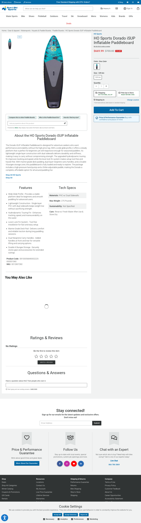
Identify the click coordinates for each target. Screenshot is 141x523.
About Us (108, 492)
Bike (23, 16)
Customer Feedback (112, 489)
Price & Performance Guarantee (111, 117)
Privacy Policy (110, 485)
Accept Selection (71, 515)
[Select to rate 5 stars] (56, 356)
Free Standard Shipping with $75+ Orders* (73, 2)
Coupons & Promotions (11, 492)
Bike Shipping (75, 489)
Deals (68, 23)
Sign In (128, 8)
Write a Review (46, 362)
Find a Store (6, 2)
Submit (97, 423)
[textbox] (46, 385)
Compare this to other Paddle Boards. (22, 117)
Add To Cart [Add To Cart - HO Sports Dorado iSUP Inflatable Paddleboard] (116, 110)
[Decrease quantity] (96, 86)
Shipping (73, 495)
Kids (113, 16)
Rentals (17, 2)
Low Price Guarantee (44, 492)
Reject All (84, 515)
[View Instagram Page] (133, 2)
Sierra (16, 127)
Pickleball (42, 16)
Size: (99, 73)
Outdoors (54, 16)
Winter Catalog (7, 489)
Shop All (9, 178)
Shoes (31, 16)
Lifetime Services (42, 495)
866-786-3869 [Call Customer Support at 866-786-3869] (114, 465)
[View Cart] (138, 8)
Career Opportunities (113, 495)
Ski (72, 16)
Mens (93, 16)
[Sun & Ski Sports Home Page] (10, 8)
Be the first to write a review (102, 46)
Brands (122, 16)
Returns (73, 485)
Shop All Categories (9, 485)
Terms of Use (110, 482)
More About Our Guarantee (27, 463)
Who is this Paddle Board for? (49, 117)
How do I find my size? (71, 117)
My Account (40, 489)
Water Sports (12, 16)
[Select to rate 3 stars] (46, 356)
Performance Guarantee (79, 482)
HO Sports (98, 34)
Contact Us (40, 485)
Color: (100, 61)
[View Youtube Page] (138, 2)
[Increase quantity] (106, 86)
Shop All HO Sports (13, 175)
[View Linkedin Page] (81, 464)
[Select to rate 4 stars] (51, 356)
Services (27, 2)
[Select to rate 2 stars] (41, 356)
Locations (40, 482)
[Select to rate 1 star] (36, 356)
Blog (120, 2)
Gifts (131, 16)
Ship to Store (75, 492)
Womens (104, 16)
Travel (64, 16)
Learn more (33, 389)
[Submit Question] (65, 123)
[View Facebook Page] (127, 2)
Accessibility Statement (114, 499)
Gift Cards (5, 495)
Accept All (57, 515)
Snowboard (82, 16)
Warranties (40, 499)
